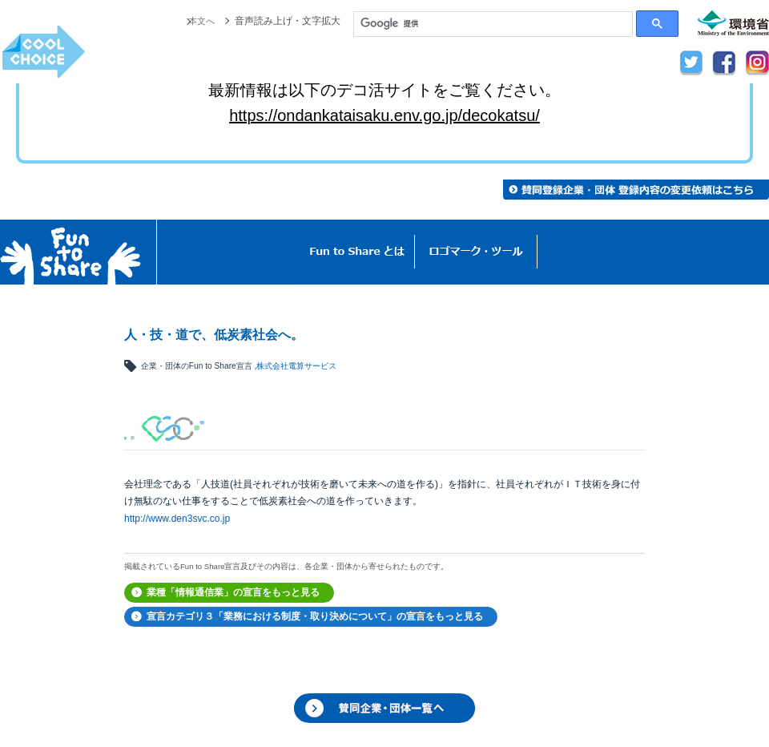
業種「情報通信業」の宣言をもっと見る (233, 592)
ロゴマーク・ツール (476, 252)
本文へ (200, 20)
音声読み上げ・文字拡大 (287, 20)
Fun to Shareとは (357, 252)
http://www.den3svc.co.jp (177, 518)
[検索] (493, 24)
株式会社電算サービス (296, 365)
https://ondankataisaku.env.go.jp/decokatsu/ (384, 115)
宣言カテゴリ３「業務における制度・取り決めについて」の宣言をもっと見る (315, 616)
